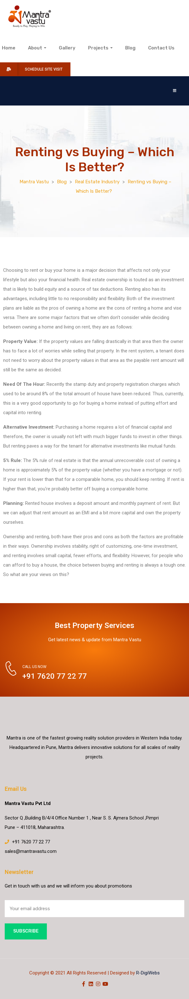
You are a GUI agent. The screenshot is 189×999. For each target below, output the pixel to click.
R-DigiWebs (148, 973)
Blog (130, 48)
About (37, 48)
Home (8, 48)
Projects (100, 48)
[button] (174, 91)
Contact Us (161, 48)
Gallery (67, 48)
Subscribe (26, 931)
